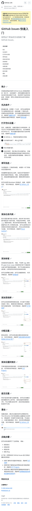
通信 (4, 409)
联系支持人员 (5, 490)
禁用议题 (23, 117)
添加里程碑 (7, 297)
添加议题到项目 (9, 362)
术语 (15, 503)
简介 (4, 86)
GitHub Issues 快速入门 (10, 8)
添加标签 (6, 258)
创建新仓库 (12, 115)
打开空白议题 (8, 123)
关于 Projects (15, 467)
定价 (26, 503)
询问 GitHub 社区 (6, 488)
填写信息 (6, 163)
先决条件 (6, 104)
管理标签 (15, 275)
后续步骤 (6, 436)
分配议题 (6, 330)
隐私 (18, 503)
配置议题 (20, 6)
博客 (8, 504)
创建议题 (12, 134)
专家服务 (3, 504)
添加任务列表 (8, 214)
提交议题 (6, 393)
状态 (22, 503)
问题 (15, 6)
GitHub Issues (8, 6)
